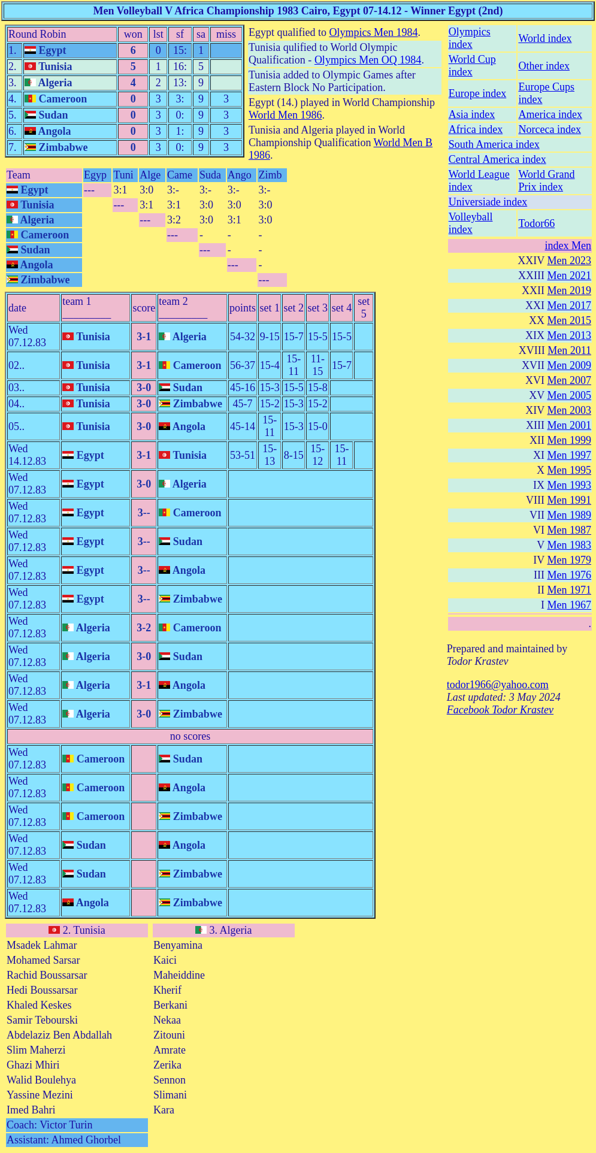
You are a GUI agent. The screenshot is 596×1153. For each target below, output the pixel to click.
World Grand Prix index (546, 180)
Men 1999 (569, 440)
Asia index (472, 114)
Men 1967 (569, 605)
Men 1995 (569, 470)
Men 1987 (569, 530)
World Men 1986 (285, 115)
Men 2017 (569, 305)
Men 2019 (569, 290)
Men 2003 (569, 410)
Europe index (477, 93)
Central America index (497, 159)
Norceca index (549, 129)
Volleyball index (471, 223)
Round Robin (37, 34)
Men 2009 (569, 365)
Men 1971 (569, 590)
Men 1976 (569, 575)
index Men (568, 246)
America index (550, 114)
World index (544, 38)
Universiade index (488, 202)
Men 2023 (569, 261)
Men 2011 (569, 350)
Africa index (476, 129)
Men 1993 (569, 485)
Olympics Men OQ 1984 (368, 60)
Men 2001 (569, 425)
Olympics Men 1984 (373, 32)
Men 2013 (569, 335)
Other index (543, 66)
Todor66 (536, 223)
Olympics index (470, 38)
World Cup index (472, 65)
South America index (494, 144)
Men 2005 (569, 395)
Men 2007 (569, 380)
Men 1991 (569, 500)
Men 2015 (569, 320)
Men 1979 (569, 560)
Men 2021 (569, 276)
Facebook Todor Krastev (500, 710)
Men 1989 (569, 515)
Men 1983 (569, 545)
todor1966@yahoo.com (498, 685)
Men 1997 (569, 455)
